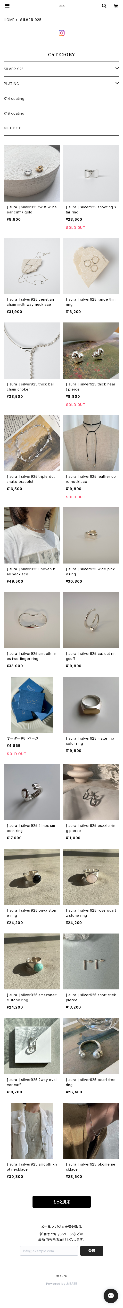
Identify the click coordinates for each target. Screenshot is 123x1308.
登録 (91, 1251)
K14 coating (14, 98)
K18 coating (14, 113)
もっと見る (61, 1201)
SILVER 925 (14, 69)
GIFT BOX (12, 128)
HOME (9, 20)
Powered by (61, 1283)
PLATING (11, 84)
